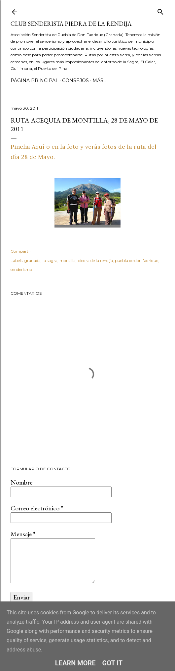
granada (32, 260)
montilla (67, 260)
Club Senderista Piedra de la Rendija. (71, 23)
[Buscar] (160, 10)
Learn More (75, 663)
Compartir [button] (21, 251)
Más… (99, 80)
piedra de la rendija (95, 260)
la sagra (50, 260)
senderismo (21, 269)
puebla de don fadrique (136, 260)
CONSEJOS (75, 80)
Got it (112, 663)
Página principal (34, 80)
